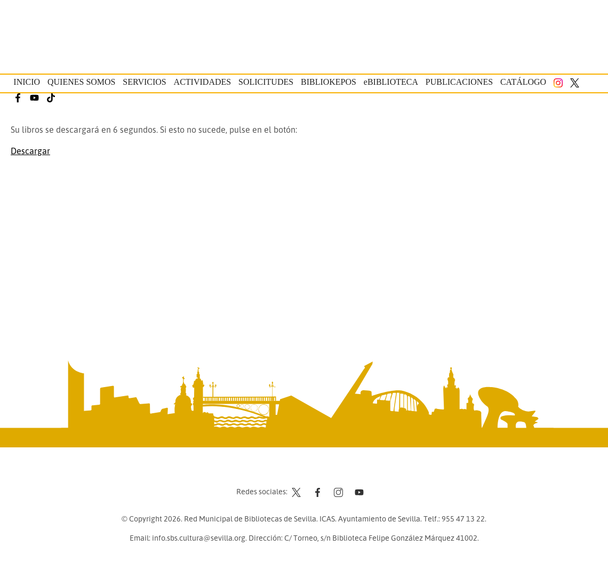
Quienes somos (81, 81)
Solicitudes (265, 81)
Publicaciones (459, 81)
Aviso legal (320, 471)
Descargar (30, 151)
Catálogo (523, 81)
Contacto (277, 471)
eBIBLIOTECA (391, 81)
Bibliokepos (328, 81)
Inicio (26, 81)
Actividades (202, 81)
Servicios (144, 81)
